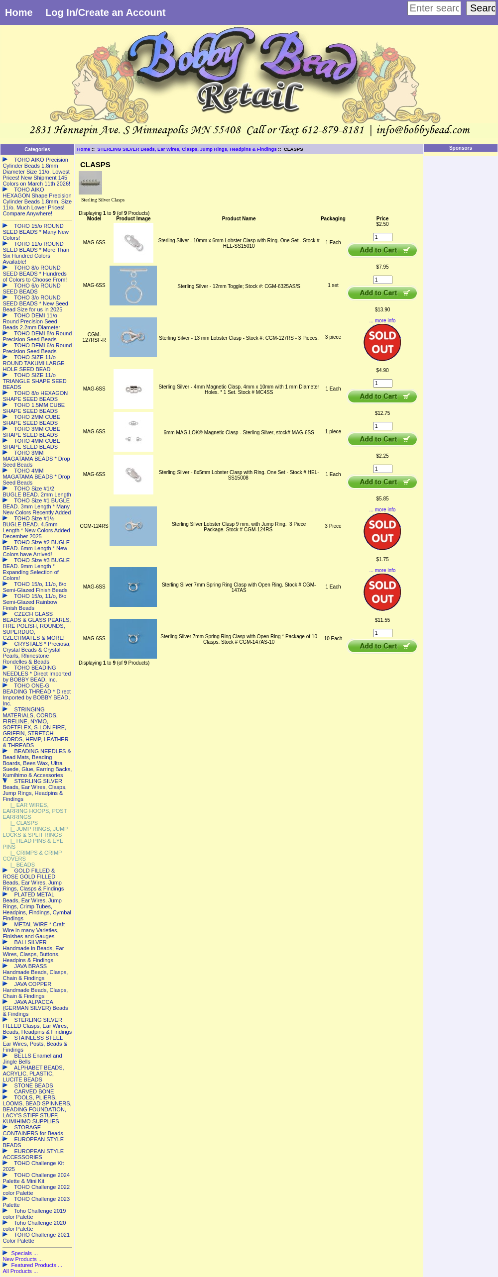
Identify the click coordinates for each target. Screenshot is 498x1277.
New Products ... (22, 1259)
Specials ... (24, 1253)
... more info (383, 320)
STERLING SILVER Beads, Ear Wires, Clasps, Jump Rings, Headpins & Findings (186, 149)
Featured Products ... (36, 1265)
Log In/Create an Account (105, 12)
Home (19, 12)
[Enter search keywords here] (434, 8)
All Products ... (20, 1271)
